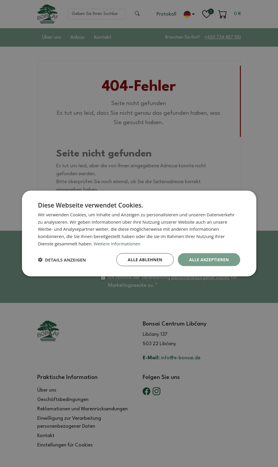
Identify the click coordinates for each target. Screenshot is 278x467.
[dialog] (139, 233)
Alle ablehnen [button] (145, 259)
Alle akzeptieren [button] (209, 259)
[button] (62, 260)
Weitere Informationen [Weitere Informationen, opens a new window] (117, 243)
